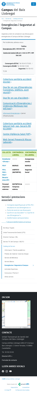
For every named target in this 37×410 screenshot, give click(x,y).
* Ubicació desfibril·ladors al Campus (16, 222)
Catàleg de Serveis (18, 18)
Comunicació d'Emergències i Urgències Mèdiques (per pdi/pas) (17, 106)
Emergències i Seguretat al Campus (16, 265)
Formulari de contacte (9, 360)
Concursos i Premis (11, 273)
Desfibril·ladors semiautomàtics (18, 218)
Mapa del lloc (14, 387)
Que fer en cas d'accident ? (16, 213)
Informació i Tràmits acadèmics (15, 250)
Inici (3, 18)
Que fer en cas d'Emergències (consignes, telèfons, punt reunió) (17, 90)
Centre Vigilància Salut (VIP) (16, 134)
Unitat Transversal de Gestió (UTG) (14, 232)
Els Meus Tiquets (8, 228)
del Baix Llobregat (13, 12)
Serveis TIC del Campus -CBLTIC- (13, 242)
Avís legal (6, 390)
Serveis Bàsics (9, 261)
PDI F (4, 166)
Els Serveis (8, 18)
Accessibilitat (25, 387)
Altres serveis (9, 277)
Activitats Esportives (11, 269)
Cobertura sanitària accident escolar (17, 80)
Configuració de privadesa (22, 390)
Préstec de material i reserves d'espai (16, 254)
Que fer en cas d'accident (15, 98)
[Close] (33, 4)
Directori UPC (6, 356)
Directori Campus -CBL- (10, 237)
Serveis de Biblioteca (11, 258)
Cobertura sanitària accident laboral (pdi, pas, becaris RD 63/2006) (17, 126)
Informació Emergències (11, 113)
